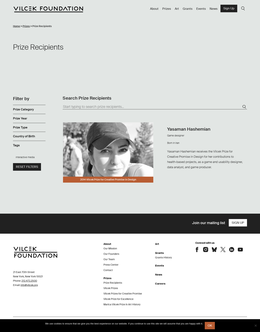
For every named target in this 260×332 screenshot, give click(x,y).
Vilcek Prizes (110, 288)
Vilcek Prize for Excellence (118, 299)
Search (243, 8)
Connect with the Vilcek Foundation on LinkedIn (231, 249)
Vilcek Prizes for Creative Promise (122, 293)
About (154, 9)
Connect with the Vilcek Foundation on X (223, 249)
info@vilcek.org (29, 285)
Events (201, 9)
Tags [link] (16, 145)
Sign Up (228, 8)
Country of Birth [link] (24, 136)
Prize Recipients (112, 282)
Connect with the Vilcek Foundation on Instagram (205, 249)
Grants (187, 9)
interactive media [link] (25, 157)
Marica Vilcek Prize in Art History (121, 304)
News (214, 9)
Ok (210, 325)
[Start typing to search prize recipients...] (155, 106)
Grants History (163, 257)
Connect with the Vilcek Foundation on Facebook (197, 249)
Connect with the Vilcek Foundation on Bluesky (214, 249)
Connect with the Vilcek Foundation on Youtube (240, 249)
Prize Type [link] (20, 127)
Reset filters (27, 167)
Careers (160, 283)
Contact (108, 270)
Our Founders (111, 253)
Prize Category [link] (23, 109)
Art (177, 9)
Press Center (110, 264)
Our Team (109, 259)
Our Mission (110, 248)
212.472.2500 (29, 280)
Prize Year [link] (20, 118)
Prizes (166, 9)
